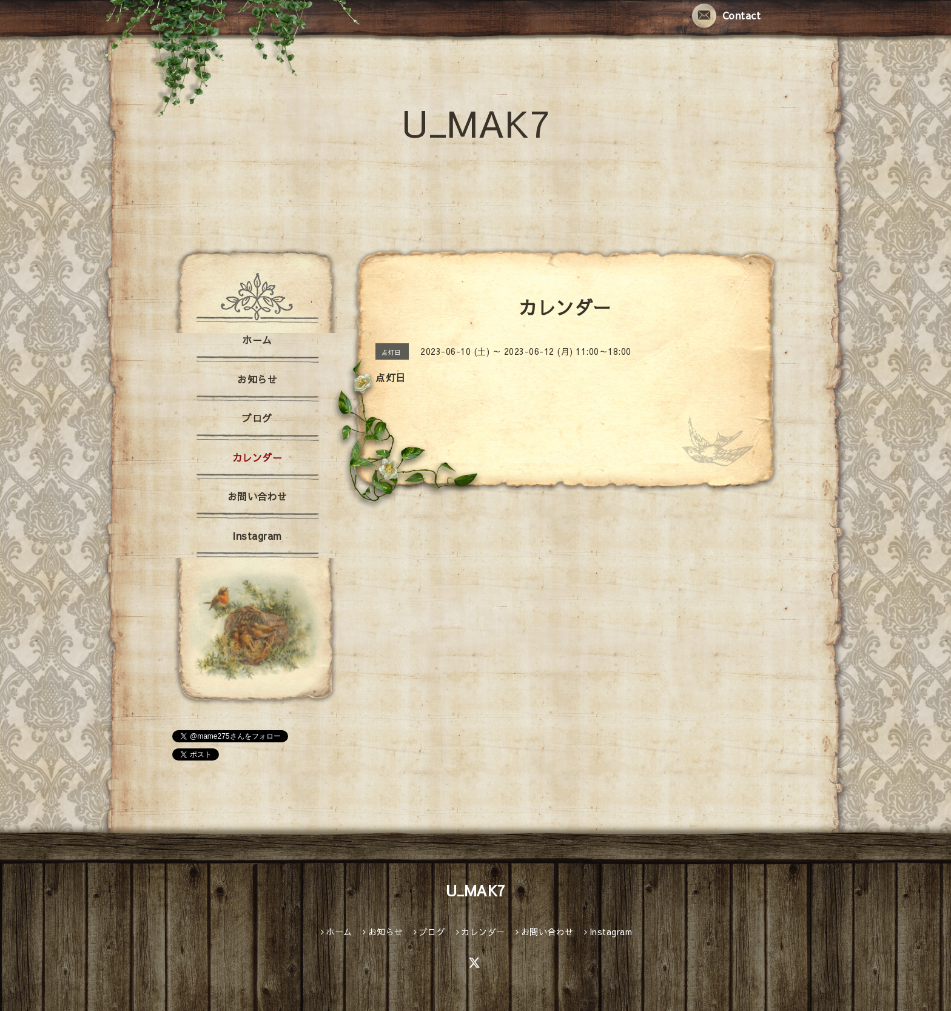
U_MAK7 (475, 122)
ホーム (257, 339)
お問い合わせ (257, 496)
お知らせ (257, 379)
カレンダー (257, 457)
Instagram (257, 535)
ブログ (257, 418)
